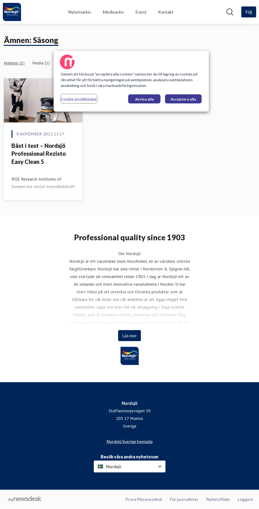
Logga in (245, 499)
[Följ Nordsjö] (248, 11)
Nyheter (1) (14, 63)
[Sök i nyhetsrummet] (230, 12)
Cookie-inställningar (79, 98)
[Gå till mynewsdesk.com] (25, 499)
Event (141, 12)
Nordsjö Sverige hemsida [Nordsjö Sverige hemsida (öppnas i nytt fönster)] (129, 441)
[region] (131, 81)
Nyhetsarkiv (79, 12)
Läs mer (129, 335)
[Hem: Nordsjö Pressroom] (12, 12)
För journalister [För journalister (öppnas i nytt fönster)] (184, 499)
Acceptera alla (183, 99)
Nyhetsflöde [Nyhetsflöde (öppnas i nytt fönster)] (218, 499)
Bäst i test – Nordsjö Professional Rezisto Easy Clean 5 (38, 153)
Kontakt (165, 12)
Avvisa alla (144, 99)
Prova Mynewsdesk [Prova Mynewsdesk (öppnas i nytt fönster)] (143, 499)
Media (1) (41, 63)
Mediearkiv (113, 12)
